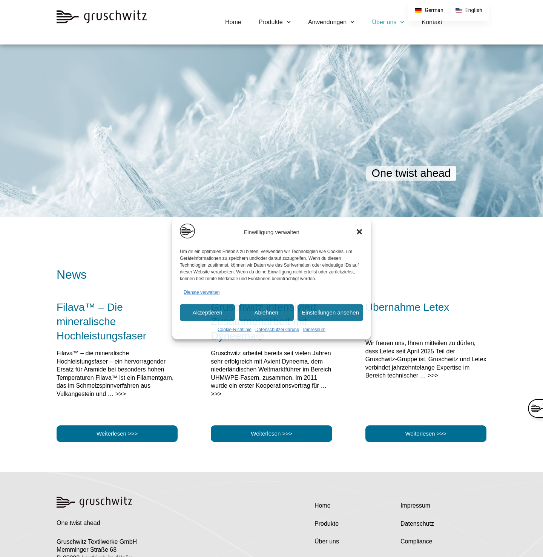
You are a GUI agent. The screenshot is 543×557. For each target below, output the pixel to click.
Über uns (388, 22)
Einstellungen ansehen (330, 312)
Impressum (314, 329)
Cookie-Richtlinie (235, 329)
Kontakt (432, 22)
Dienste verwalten (201, 292)
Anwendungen (331, 22)
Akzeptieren (207, 312)
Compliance (416, 541)
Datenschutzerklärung (277, 329)
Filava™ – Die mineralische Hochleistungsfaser (101, 321)
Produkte (275, 22)
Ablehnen (266, 312)
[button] (359, 232)
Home (233, 22)
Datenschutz (417, 523)
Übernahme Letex (407, 307)
